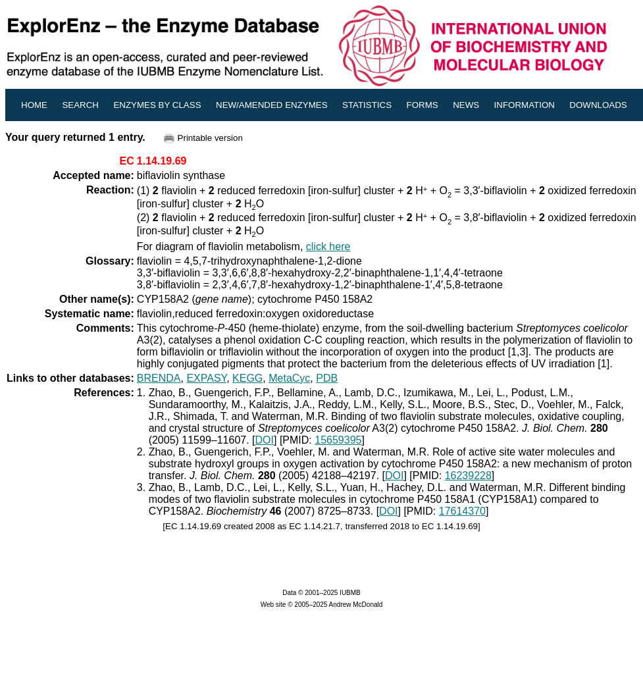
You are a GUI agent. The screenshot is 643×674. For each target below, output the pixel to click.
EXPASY (206, 378)
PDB (327, 378)
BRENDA (159, 378)
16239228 (468, 475)
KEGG (247, 378)
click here (328, 246)
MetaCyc (289, 378)
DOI (264, 440)
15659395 (338, 440)
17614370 (462, 511)
